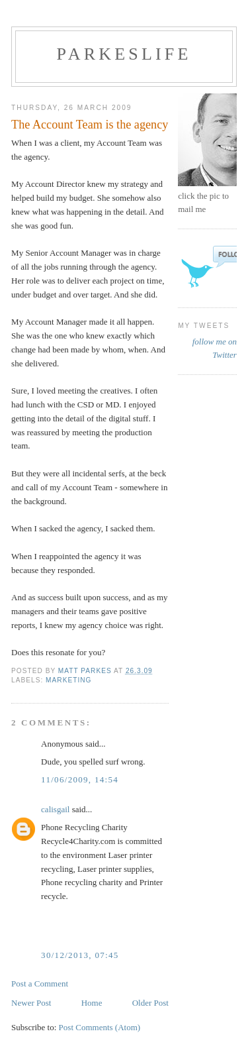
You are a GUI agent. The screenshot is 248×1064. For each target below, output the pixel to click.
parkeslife (123, 54)
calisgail (55, 809)
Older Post (150, 1003)
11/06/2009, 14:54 (79, 779)
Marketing (68, 680)
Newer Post (31, 1003)
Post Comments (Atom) (100, 1027)
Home (92, 1003)
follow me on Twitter (214, 348)
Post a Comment (39, 983)
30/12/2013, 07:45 (79, 955)
